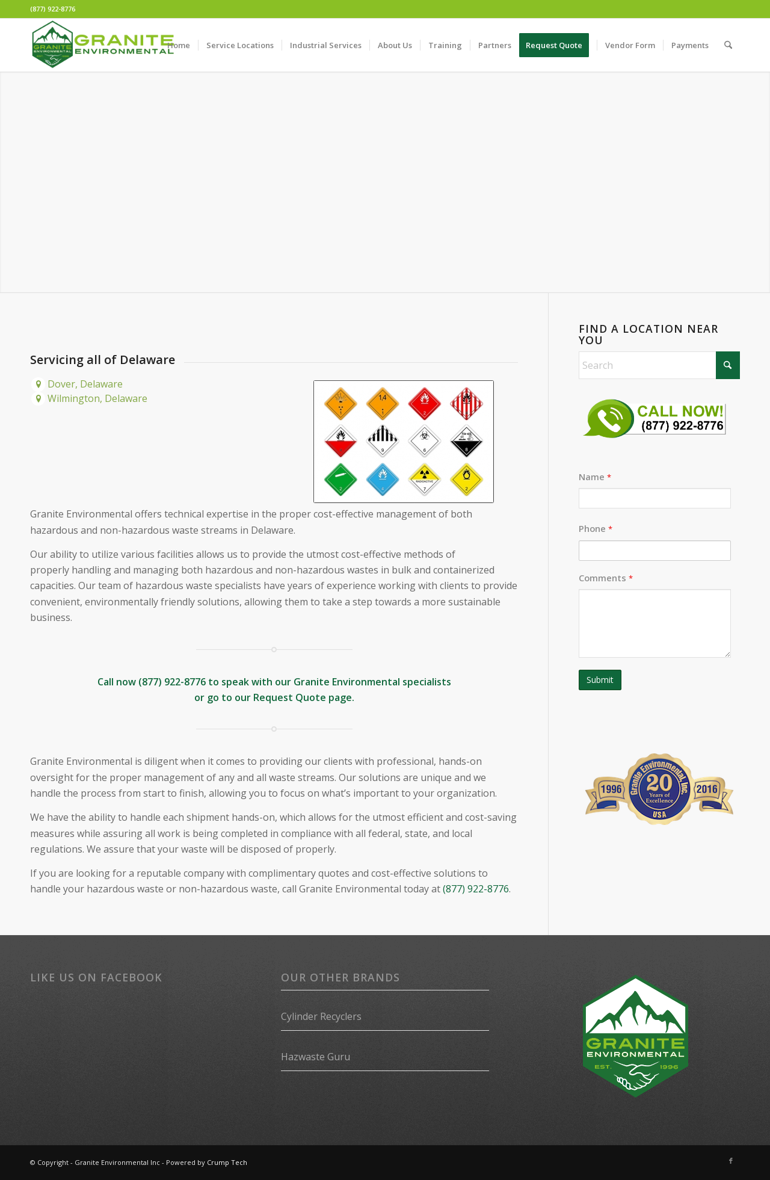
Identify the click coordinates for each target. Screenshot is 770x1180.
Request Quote (289, 697)
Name (595, 477)
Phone (595, 528)
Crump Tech (227, 1162)
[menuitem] (178, 45)
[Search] (728, 45)
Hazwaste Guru (315, 1056)
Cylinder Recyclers (321, 1016)
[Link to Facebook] (731, 1161)
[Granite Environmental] (103, 45)
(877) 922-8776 (52, 8)
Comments (606, 578)
